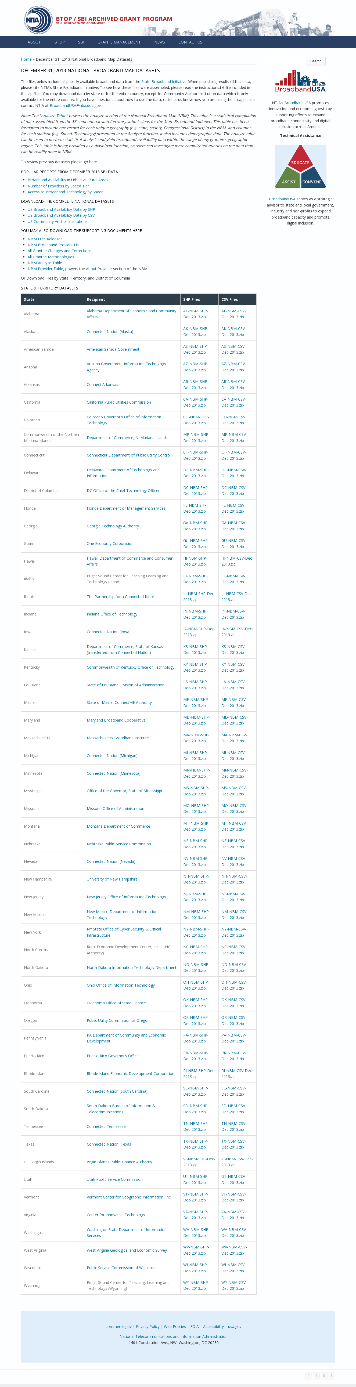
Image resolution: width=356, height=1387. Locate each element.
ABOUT (34, 42)
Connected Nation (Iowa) (109, 631)
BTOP (59, 42)
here (93, 161)
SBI (81, 42)
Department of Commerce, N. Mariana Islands (127, 437)
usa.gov (235, 1326)
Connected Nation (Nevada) (111, 861)
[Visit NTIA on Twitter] (316, 1375)
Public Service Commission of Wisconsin (122, 1267)
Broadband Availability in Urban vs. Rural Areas (68, 179)
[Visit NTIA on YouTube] (324, 1375)
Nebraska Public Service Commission (119, 843)
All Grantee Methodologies (51, 256)
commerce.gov (119, 1326)
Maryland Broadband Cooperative (116, 720)
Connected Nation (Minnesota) (114, 773)
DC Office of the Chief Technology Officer (123, 490)
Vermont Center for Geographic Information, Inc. (129, 1197)
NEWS (159, 42)
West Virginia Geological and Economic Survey (127, 1250)
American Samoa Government (113, 349)
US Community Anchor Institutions (58, 221)
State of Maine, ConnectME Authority (119, 702)
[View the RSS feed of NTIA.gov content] (332, 1375)
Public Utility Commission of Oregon (118, 1020)
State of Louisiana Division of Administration (125, 684)
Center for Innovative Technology (116, 1214)
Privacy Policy (148, 1326)
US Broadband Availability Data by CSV (61, 215)
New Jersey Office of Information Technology (126, 896)
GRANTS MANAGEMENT (119, 42)
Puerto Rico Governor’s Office (113, 1055)
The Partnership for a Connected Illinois (121, 596)
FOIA (194, 1326)
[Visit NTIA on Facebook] (308, 1375)
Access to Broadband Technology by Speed (65, 191)
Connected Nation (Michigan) (112, 755)
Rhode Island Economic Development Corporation (130, 1073)
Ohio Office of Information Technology (121, 985)
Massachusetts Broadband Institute (118, 737)
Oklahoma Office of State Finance (116, 1002)
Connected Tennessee (106, 1126)
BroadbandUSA (297, 102)
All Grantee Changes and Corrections (60, 250)
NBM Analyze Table (45, 262)
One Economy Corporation (110, 543)
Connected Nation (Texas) (109, 1144)
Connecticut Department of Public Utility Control (129, 455)
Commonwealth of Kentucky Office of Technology (130, 667)
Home (26, 59)
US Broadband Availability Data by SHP (61, 209)
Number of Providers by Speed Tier (58, 186)
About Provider (99, 268)
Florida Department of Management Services (126, 508)
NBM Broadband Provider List (54, 244)
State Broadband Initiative (163, 81)
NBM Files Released (45, 238)
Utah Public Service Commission (115, 1179)
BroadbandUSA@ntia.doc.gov (75, 105)
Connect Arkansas (102, 384)
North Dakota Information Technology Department (132, 967)
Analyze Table (53, 115)
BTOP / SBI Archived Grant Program (114, 19)
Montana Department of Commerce (118, 826)
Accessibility (213, 1326)
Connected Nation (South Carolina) (117, 1091)
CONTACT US (190, 42)
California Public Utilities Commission (119, 402)
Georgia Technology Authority (113, 525)
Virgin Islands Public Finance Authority (119, 1161)
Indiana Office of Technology (112, 614)
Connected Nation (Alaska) (110, 331)
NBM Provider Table (45, 268)
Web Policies (175, 1326)
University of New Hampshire (112, 879)
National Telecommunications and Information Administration (174, 1336)
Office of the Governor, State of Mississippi (124, 790)
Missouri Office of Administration (115, 808)
